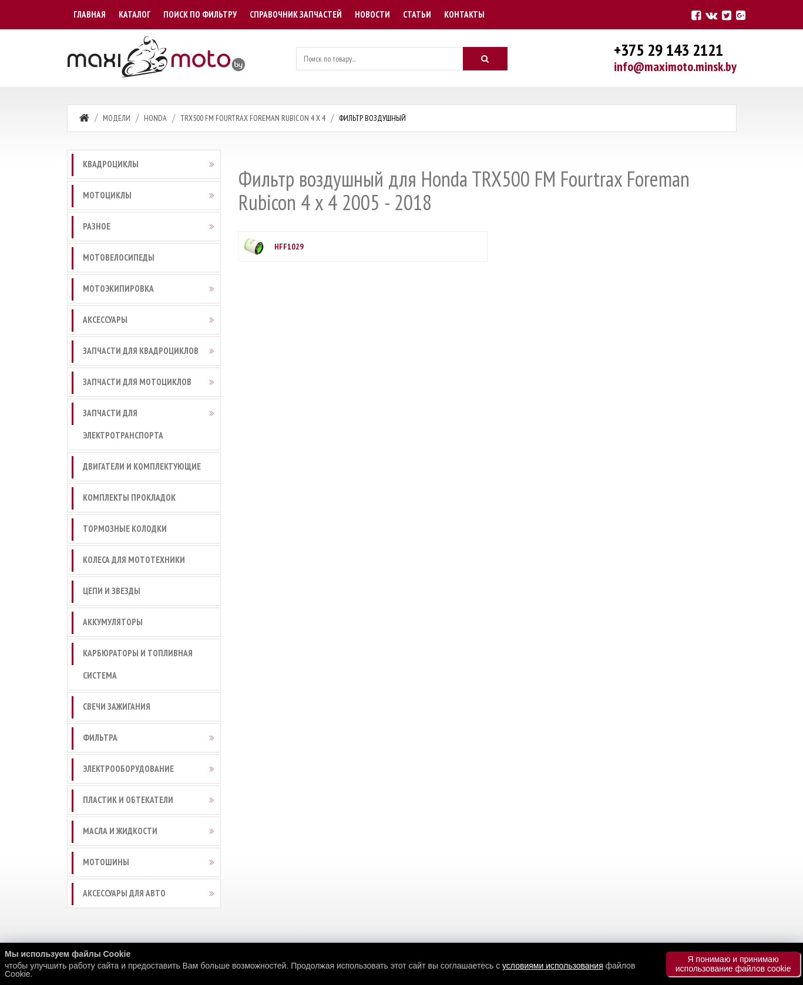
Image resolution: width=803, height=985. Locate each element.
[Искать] (485, 58)
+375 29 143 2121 (668, 49)
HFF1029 (289, 246)
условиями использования (552, 965)
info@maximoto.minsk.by (675, 66)
